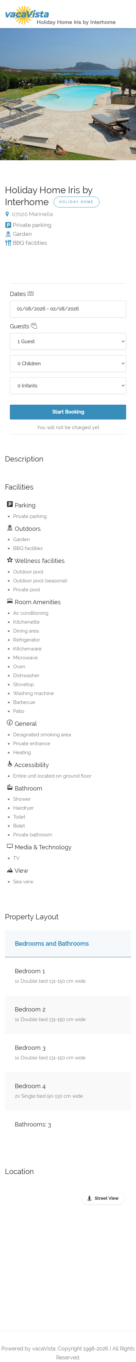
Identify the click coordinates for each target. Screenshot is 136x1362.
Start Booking (70, 414)
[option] (68, 94)
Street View (107, 1198)
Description (24, 459)
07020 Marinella (29, 214)
